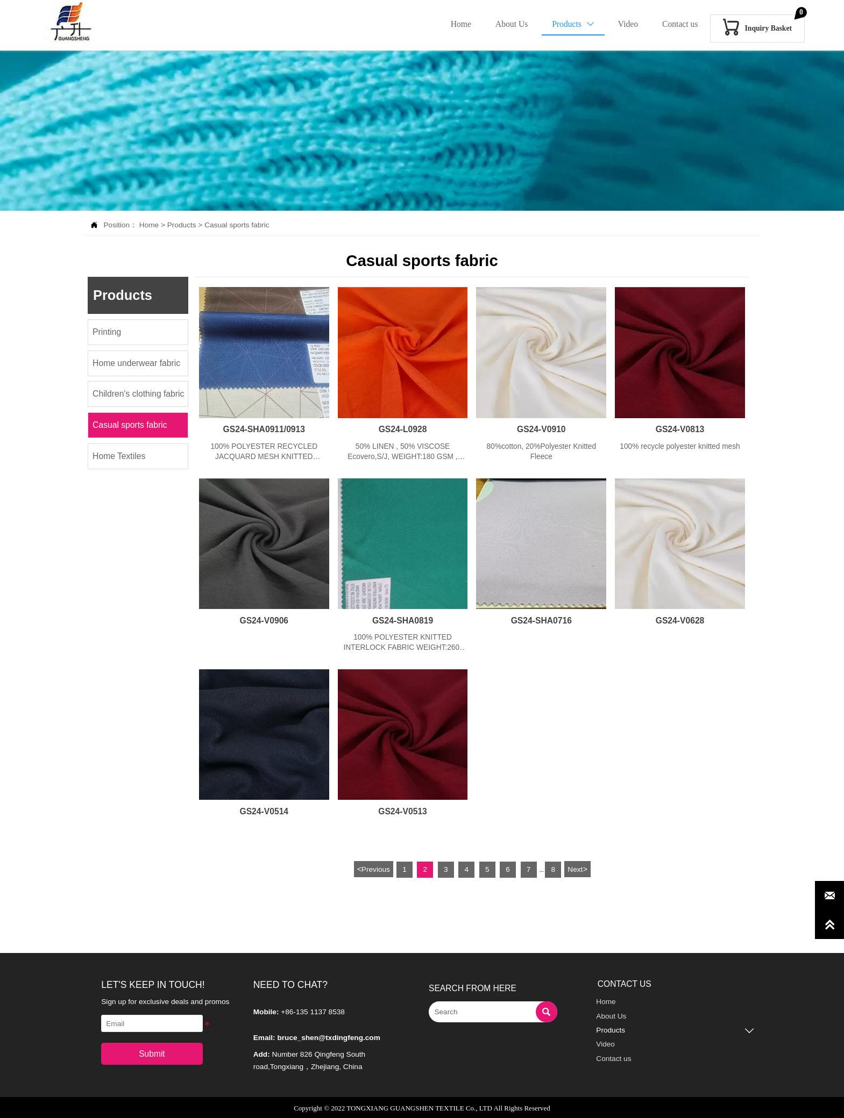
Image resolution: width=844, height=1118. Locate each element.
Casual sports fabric (236, 225)
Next (577, 868)
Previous (373, 868)
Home (149, 225)
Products (181, 225)
